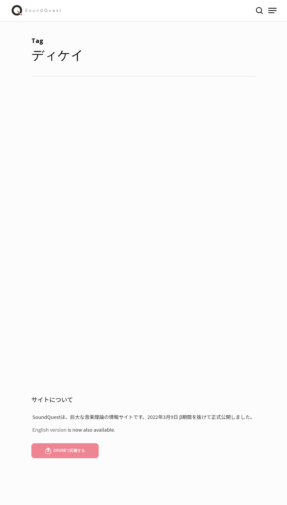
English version (50, 429)
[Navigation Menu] (272, 10)
